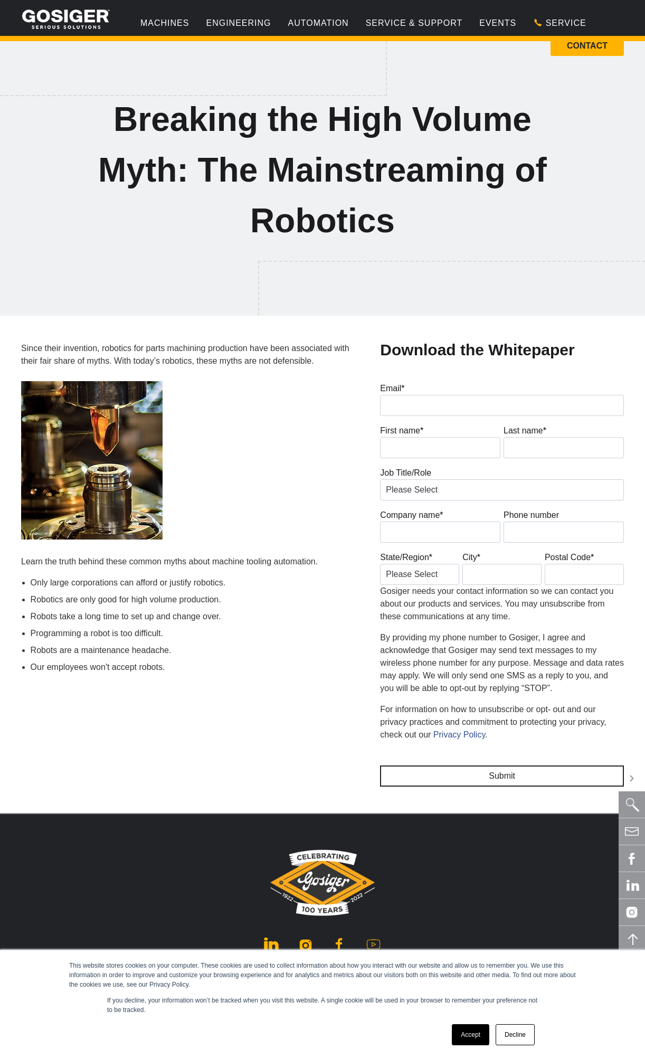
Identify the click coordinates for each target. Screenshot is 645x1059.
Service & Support (414, 22)
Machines (164, 22)
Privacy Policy (459, 734)
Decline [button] (515, 1034)
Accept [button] (470, 1034)
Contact (587, 45)
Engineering (238, 22)
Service (559, 22)
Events (497, 22)
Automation (318, 22)
